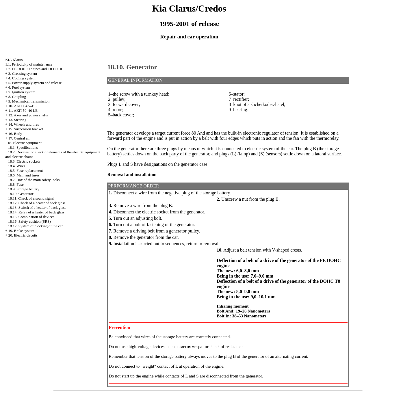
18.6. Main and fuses (24, 175)
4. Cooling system (22, 78)
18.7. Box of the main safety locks (34, 180)
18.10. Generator (21, 193)
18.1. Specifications (23, 147)
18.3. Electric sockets (24, 161)
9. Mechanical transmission (29, 101)
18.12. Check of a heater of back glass (36, 203)
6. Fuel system (19, 87)
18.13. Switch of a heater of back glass (37, 207)
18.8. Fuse (16, 184)
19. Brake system (21, 230)
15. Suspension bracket (25, 129)
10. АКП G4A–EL (22, 106)
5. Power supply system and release (35, 83)
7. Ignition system (22, 92)
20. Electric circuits (23, 235)
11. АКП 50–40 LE (23, 110)
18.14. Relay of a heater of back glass (36, 212)
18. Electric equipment (25, 143)
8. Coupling (17, 96)
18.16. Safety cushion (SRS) (29, 221)
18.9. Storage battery (23, 189)
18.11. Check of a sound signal (31, 198)
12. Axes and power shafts (28, 115)
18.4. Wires (16, 166)
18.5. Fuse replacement (25, 170)
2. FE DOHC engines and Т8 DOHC (36, 69)
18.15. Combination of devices (31, 217)
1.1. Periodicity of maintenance (28, 64)
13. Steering (17, 120)
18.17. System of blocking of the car (35, 226)
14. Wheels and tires (23, 124)
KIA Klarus (14, 59)
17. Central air (19, 138)
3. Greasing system (22, 73)
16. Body (15, 133)
